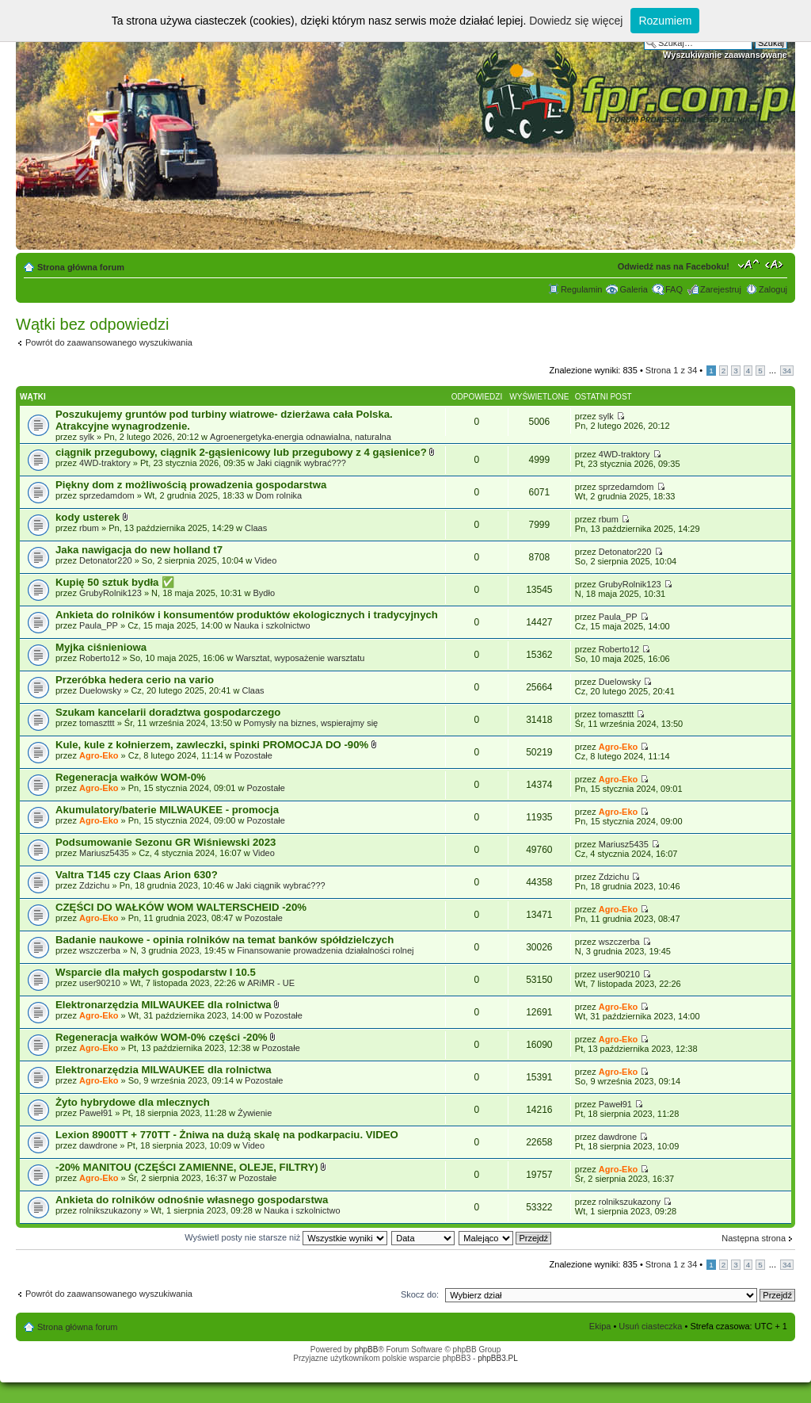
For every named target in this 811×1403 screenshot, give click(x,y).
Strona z (671, 370)
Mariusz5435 (104, 853)
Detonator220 (105, 560)
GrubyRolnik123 (110, 593)
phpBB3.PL (498, 1358)
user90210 (99, 983)
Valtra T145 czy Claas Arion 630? (136, 875)
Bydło (264, 593)
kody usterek (89, 517)
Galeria (633, 289)
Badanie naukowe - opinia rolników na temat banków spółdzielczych (224, 940)
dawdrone (98, 1145)
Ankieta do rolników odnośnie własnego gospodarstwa (191, 1200)
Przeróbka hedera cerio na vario (134, 680)
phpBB (366, 1349)
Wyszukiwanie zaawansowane (725, 54)
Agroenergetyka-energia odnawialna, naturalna (300, 437)
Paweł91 (95, 1113)
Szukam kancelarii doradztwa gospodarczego (167, 712)
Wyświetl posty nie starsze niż (286, 1237)
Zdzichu (94, 885)
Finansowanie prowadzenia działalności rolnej (325, 950)
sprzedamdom (107, 495)
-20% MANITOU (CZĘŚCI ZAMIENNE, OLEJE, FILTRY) (188, 1167)
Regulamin (582, 289)
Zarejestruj (720, 289)
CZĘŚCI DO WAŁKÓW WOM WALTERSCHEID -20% (181, 907)
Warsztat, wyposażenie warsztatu (300, 658)
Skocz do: (420, 1294)
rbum (89, 528)
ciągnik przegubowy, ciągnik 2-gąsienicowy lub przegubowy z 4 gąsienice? (242, 452)
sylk (86, 437)
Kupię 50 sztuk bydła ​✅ (114, 582)
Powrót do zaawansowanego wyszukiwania (108, 342)
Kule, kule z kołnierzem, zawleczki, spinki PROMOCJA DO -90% (213, 745)
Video (265, 560)
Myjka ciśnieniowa (101, 647)
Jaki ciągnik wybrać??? (301, 463)
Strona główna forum (80, 267)
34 (786, 370)
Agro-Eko (99, 755)
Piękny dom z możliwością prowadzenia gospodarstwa (190, 485)
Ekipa (600, 1326)
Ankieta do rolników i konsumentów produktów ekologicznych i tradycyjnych (246, 615)
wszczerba (99, 950)
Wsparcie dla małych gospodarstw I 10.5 (155, 972)
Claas (256, 528)
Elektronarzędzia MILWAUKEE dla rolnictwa (164, 1005)
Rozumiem (664, 20)
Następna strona (754, 1238)
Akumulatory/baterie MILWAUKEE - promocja (167, 810)
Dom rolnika (279, 495)
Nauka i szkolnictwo (272, 625)
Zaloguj (773, 289)
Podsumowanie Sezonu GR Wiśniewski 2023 (165, 842)
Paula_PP (98, 625)
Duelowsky (100, 690)
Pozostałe (253, 755)
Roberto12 (99, 658)
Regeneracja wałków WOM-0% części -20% (162, 1037)
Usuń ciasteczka (650, 1326)
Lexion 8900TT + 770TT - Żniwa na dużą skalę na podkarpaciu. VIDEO (226, 1135)
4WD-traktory (105, 463)
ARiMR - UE (271, 983)
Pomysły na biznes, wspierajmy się (310, 723)
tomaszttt (97, 723)
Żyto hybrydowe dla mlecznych (132, 1102)
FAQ (674, 289)
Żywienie (255, 1113)
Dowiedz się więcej (576, 20)
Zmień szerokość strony (775, 264)
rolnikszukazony (110, 1210)
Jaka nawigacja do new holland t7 (139, 550)
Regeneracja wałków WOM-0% (130, 777)
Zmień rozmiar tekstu (748, 264)
